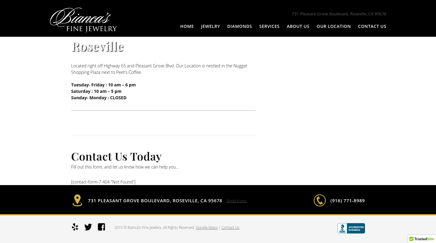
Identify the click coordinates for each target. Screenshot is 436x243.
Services (269, 26)
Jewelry (210, 26)
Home (187, 26)
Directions (237, 200)
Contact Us (372, 26)
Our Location (334, 26)
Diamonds (239, 26)
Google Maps (207, 227)
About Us (298, 26)
